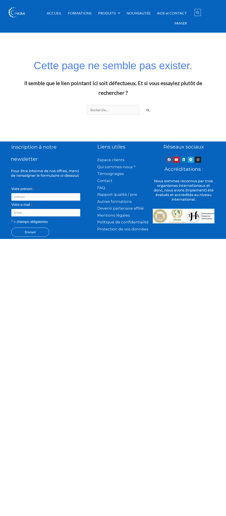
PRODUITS (109, 13)
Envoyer (30, 232)
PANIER (180, 23)
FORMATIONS (80, 13)
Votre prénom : (24, 189)
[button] (109, 13)
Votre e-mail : (22, 205)
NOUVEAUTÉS (138, 13)
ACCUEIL (54, 13)
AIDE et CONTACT (172, 13)
